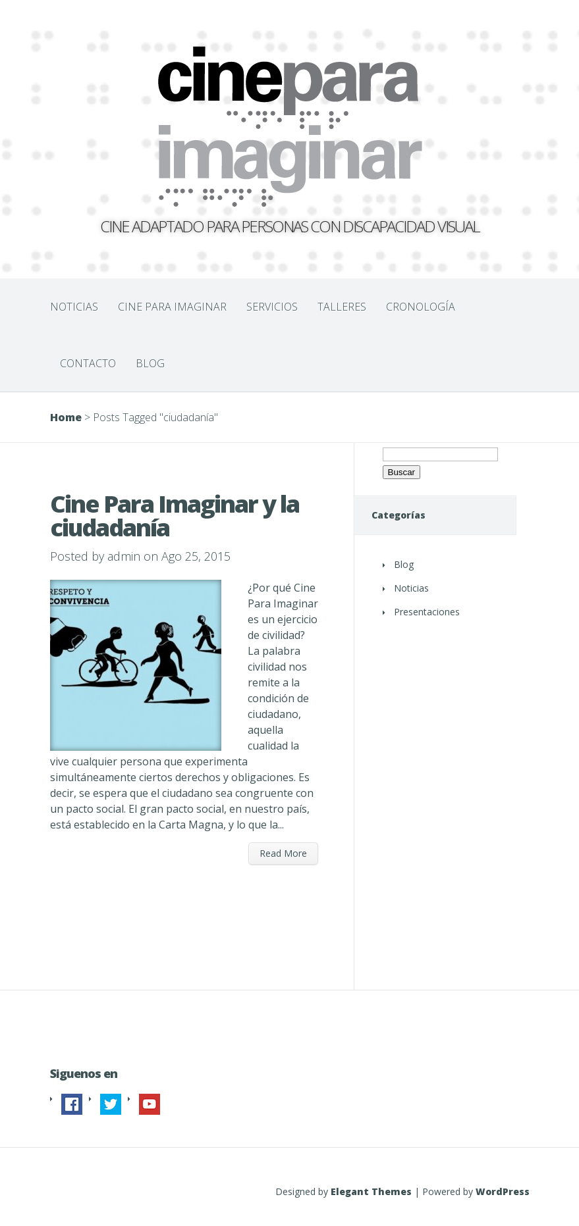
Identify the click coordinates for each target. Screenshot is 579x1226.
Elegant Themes (371, 1191)
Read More (283, 853)
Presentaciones (427, 611)
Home (66, 417)
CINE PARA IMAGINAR (172, 306)
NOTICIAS (74, 306)
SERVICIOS (272, 306)
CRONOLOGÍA (420, 306)
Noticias (411, 588)
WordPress (503, 1191)
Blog (404, 564)
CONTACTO (88, 363)
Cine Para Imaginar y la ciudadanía (174, 516)
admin (123, 556)
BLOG (150, 363)
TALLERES (341, 306)
